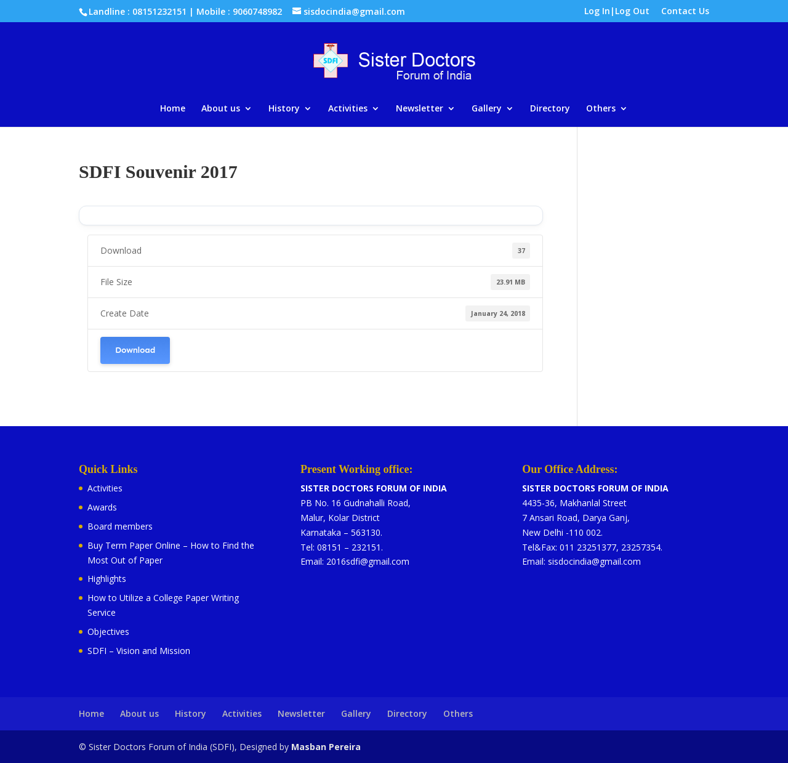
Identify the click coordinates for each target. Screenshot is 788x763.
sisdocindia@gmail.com (594, 561)
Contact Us (685, 12)
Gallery (487, 109)
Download (135, 350)
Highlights (106, 578)
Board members (120, 526)
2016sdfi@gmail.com (367, 561)
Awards (102, 507)
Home (172, 109)
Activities (348, 109)
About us (220, 109)
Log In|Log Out (616, 12)
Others (601, 109)
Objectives (108, 631)
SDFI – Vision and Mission (138, 650)
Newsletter (419, 109)
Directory (550, 109)
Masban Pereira (326, 747)
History (284, 109)
